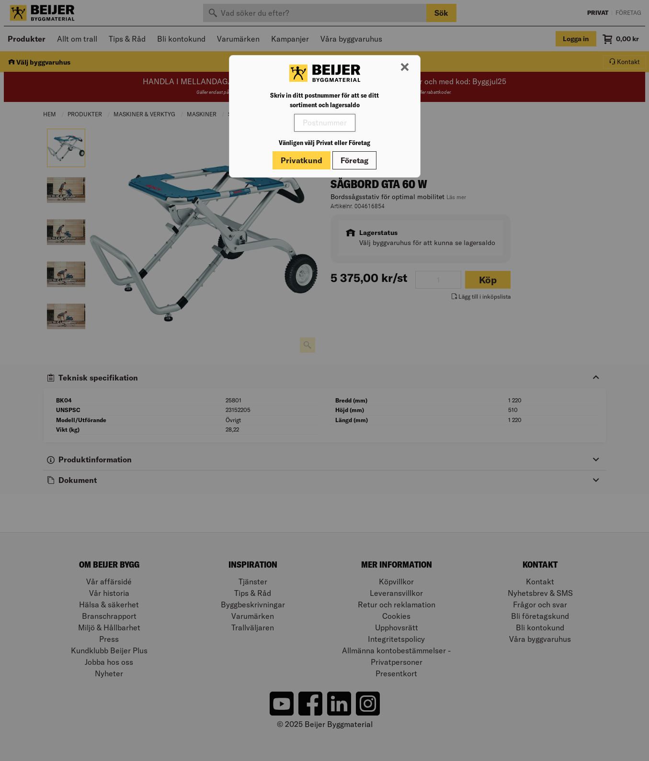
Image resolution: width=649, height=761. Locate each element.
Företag (354, 160)
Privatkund (301, 160)
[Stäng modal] (404, 67)
